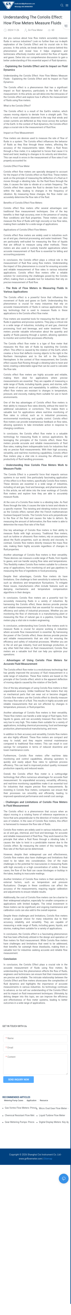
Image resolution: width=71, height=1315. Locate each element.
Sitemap (48, 1158)
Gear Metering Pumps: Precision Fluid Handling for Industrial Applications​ (19, 1122)
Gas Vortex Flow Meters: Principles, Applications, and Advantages (21, 1108)
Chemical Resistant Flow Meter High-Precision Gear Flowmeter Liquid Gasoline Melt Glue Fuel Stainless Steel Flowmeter (19, 1115)
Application (31, 1100)
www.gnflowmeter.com (30, 1158)
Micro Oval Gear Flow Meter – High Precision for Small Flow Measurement (54, 1108)
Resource (44, 1100)
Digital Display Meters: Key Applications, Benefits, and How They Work (54, 1122)
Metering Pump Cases (13, 1100)
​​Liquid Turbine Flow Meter (52, 1115)
